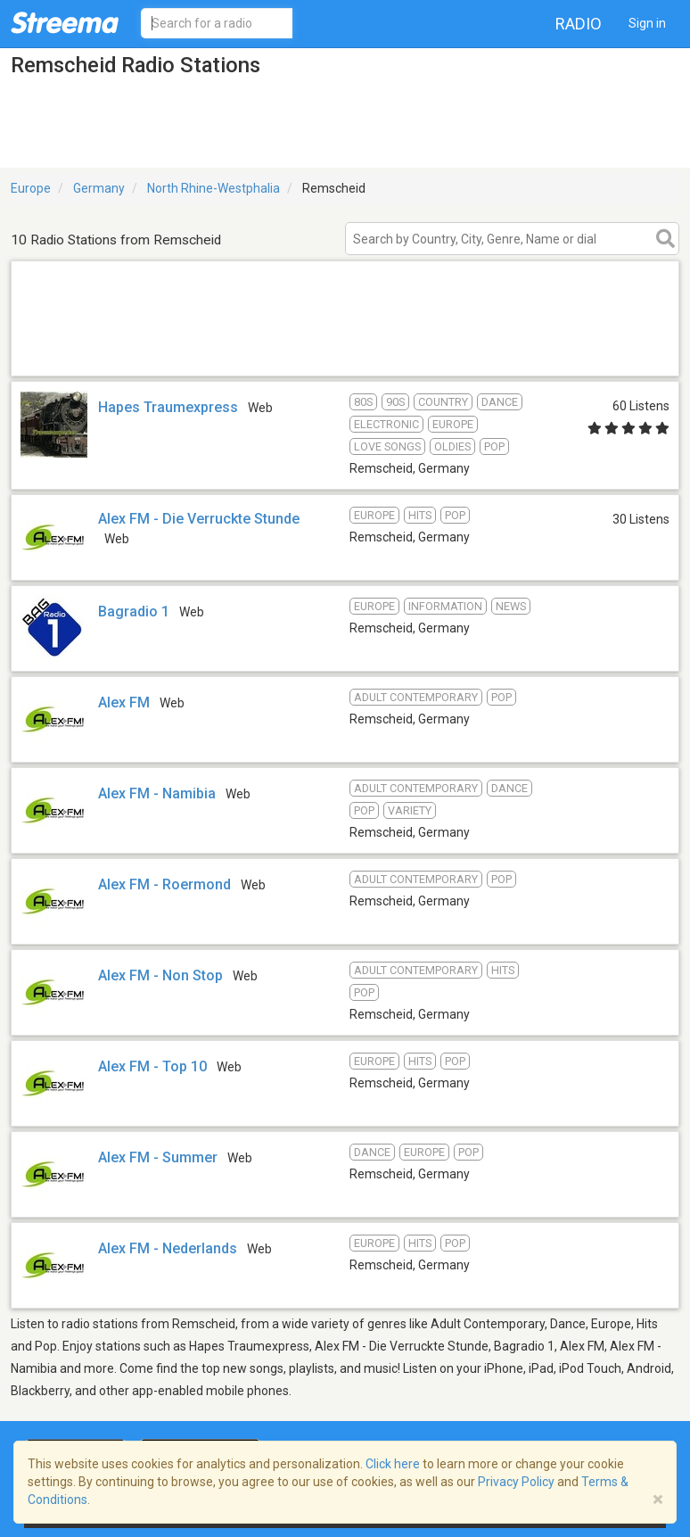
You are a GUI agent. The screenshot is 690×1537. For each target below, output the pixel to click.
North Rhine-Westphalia (213, 188)
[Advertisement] (345, 352)
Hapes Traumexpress (168, 407)
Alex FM (124, 702)
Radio (578, 23)
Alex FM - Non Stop (160, 975)
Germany (99, 188)
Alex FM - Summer (158, 1157)
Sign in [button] (647, 23)
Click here (393, 1464)
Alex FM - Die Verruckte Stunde (199, 518)
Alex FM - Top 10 (152, 1066)
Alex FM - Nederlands (167, 1248)
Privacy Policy (516, 1482)
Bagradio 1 (133, 611)
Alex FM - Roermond (164, 884)
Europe (31, 188)
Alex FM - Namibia (157, 793)
